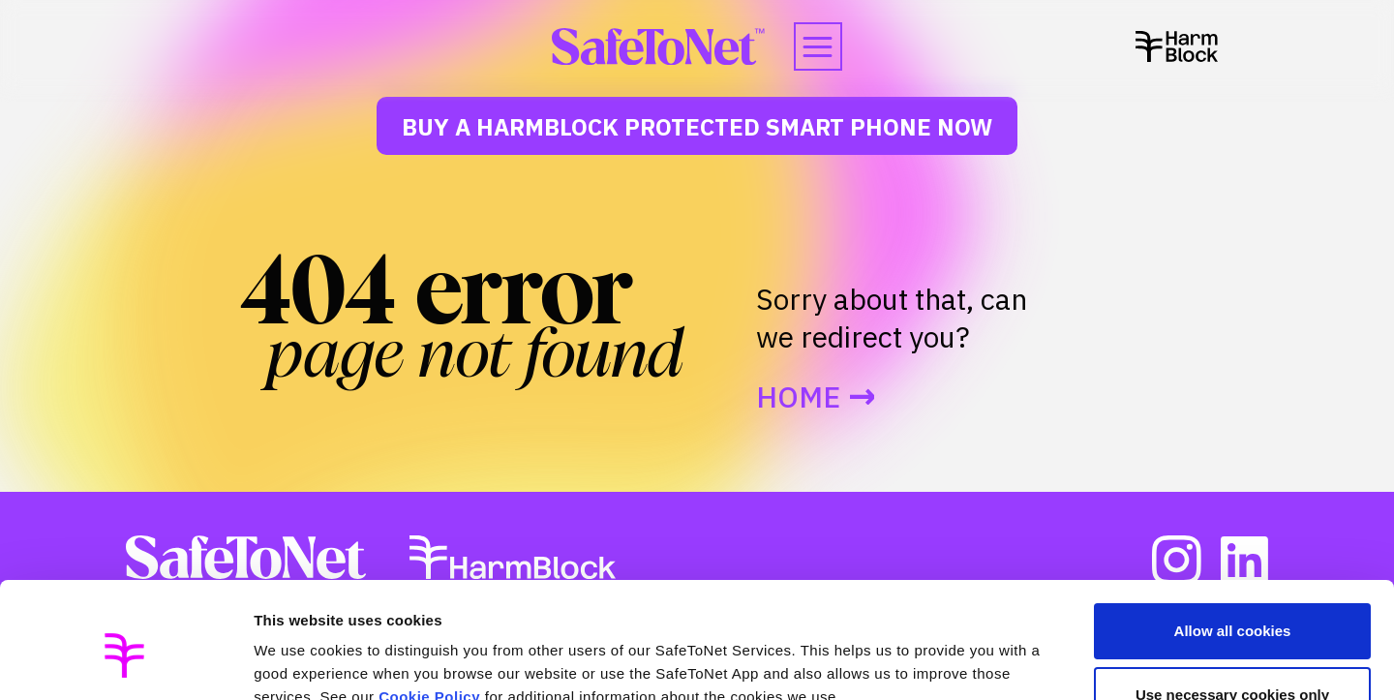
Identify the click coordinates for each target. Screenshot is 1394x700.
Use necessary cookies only (1232, 605)
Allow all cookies (1232, 542)
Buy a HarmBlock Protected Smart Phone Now (697, 126)
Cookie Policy (429, 608)
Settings (283, 662)
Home (798, 397)
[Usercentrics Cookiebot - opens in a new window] (125, 662)
